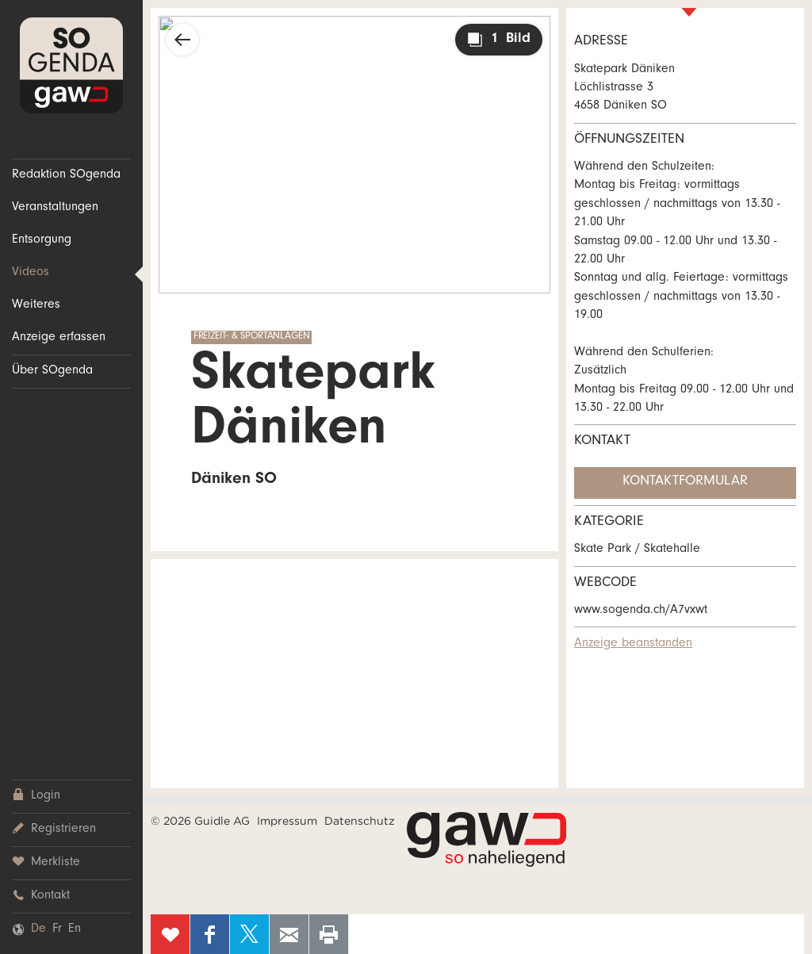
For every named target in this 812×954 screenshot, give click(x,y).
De (38, 929)
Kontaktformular (685, 482)
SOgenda (71, 65)
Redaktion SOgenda (66, 175)
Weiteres (36, 305)
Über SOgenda (52, 371)
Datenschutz (359, 820)
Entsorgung (41, 240)
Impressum (287, 820)
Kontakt (41, 895)
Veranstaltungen (55, 207)
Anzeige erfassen (58, 337)
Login (36, 795)
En (74, 929)
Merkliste (46, 862)
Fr (57, 929)
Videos (30, 272)
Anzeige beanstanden (633, 644)
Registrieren (54, 829)
